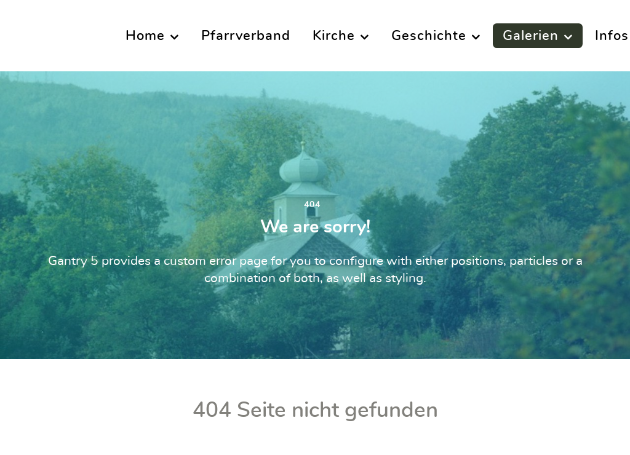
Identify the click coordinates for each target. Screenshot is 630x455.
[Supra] (47, 36)
